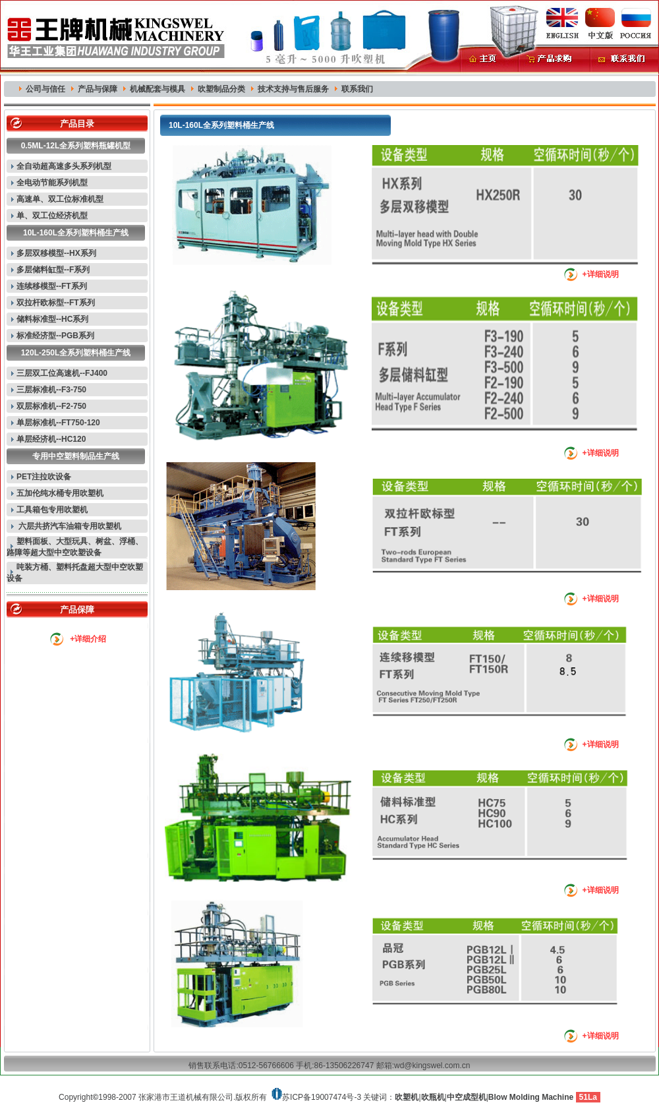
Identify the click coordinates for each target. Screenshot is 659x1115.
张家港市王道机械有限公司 (185, 1097)
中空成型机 (466, 1097)
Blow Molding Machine (530, 1097)
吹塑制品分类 (221, 89)
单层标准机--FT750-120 (58, 422)
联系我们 (357, 89)
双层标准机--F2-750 (51, 406)
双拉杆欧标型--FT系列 (55, 302)
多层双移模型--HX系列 (56, 253)
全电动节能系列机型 (52, 182)
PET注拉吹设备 (43, 476)
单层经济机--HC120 (51, 439)
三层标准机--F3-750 (51, 389)
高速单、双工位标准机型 (59, 199)
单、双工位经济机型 (52, 215)
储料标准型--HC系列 (52, 319)
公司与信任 (45, 89)
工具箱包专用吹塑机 (52, 509)
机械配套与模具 (157, 89)
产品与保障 (97, 89)
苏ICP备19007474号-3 (321, 1097)
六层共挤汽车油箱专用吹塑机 (68, 526)
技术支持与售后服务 (293, 89)
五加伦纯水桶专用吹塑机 (59, 493)
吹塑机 (406, 1097)
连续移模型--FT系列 (51, 286)
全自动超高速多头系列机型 (63, 166)
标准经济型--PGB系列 (55, 335)
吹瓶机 (433, 1097)
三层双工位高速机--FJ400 (61, 373)
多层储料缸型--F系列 (53, 269)
